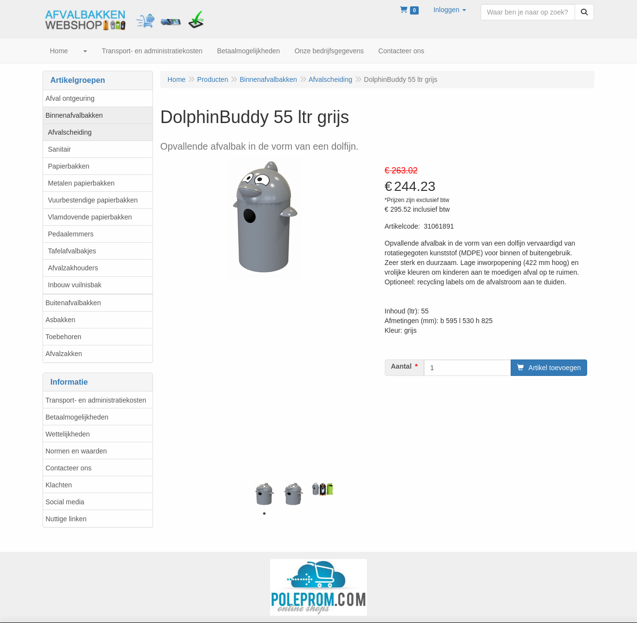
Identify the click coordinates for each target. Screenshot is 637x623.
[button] (449, 9)
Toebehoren (63, 337)
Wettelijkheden (68, 434)
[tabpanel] (264, 494)
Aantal (401, 366)
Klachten (59, 485)
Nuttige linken (66, 519)
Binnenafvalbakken (74, 115)
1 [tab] (264, 513)
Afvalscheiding (69, 132)
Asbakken (60, 320)
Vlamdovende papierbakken (90, 217)
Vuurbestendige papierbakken (93, 200)
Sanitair (59, 149)
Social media (65, 502)
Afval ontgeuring (70, 98)
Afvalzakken (64, 354)
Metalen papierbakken (81, 183)
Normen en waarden (76, 451)
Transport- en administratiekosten (96, 400)
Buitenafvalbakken (73, 303)
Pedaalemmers (70, 234)
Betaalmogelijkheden (77, 417)
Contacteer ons (68, 468)
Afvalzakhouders (73, 268)
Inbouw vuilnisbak (75, 285)
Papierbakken (69, 166)
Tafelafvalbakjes (72, 251)
